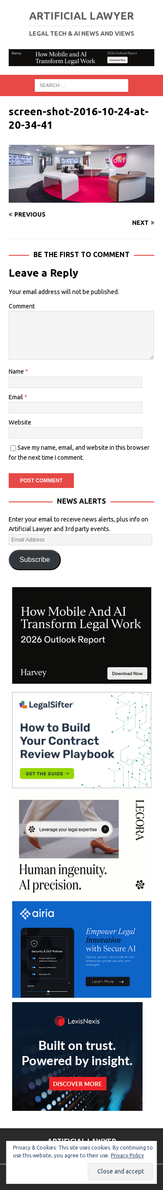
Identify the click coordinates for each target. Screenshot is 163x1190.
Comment (22, 306)
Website (20, 422)
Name (17, 371)
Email (16, 397)
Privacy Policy (127, 1155)
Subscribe (35, 559)
